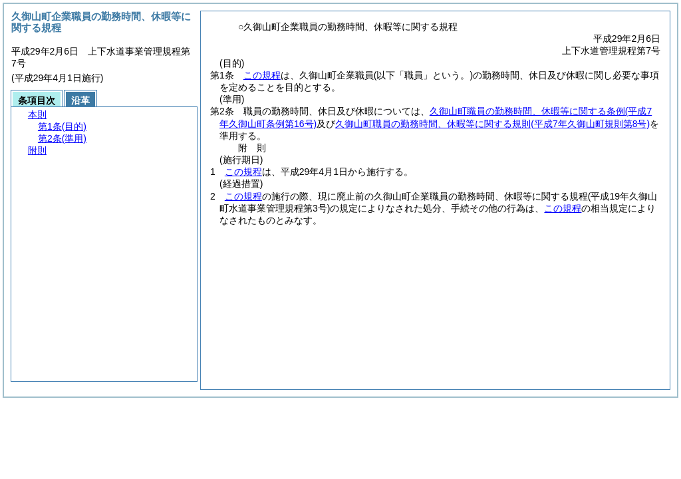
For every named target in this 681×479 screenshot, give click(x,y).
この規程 (262, 75)
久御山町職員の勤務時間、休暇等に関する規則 (492, 123)
